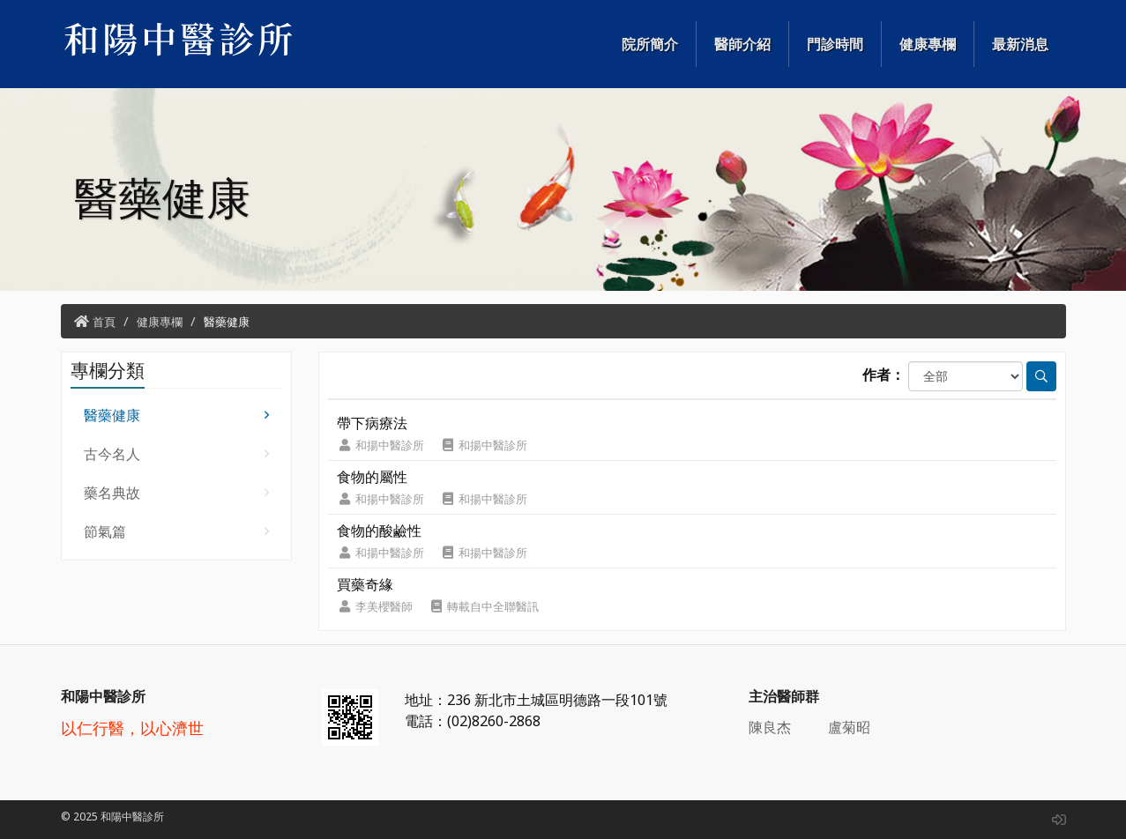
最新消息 (1020, 44)
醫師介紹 (742, 44)
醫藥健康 (227, 322)
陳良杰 (770, 727)
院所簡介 (650, 44)
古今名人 (177, 454)
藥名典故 (177, 492)
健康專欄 (927, 44)
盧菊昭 (849, 727)
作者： (883, 374)
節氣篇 (177, 531)
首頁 (104, 322)
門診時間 (835, 44)
